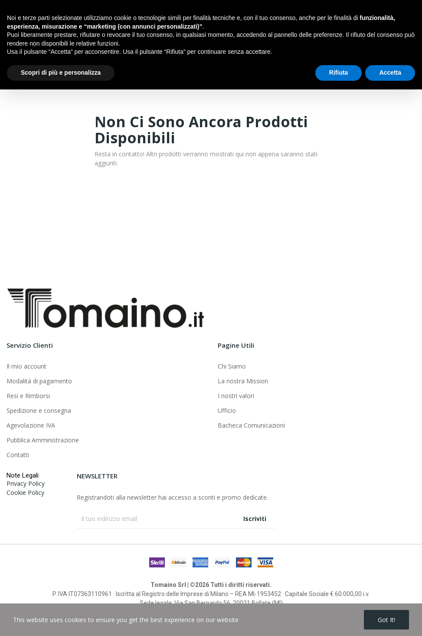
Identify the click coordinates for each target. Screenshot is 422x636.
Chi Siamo (232, 366)
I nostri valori (236, 396)
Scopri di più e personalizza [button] (61, 619)
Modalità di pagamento (39, 381)
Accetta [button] (390, 619)
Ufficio (227, 410)
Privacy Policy (26, 483)
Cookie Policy (25, 492)
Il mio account (26, 366)
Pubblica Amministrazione (43, 440)
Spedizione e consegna (39, 410)
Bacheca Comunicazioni (251, 425)
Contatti (18, 455)
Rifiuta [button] (338, 619)
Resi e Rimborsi (28, 396)
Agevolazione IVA (31, 425)
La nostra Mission (243, 381)
